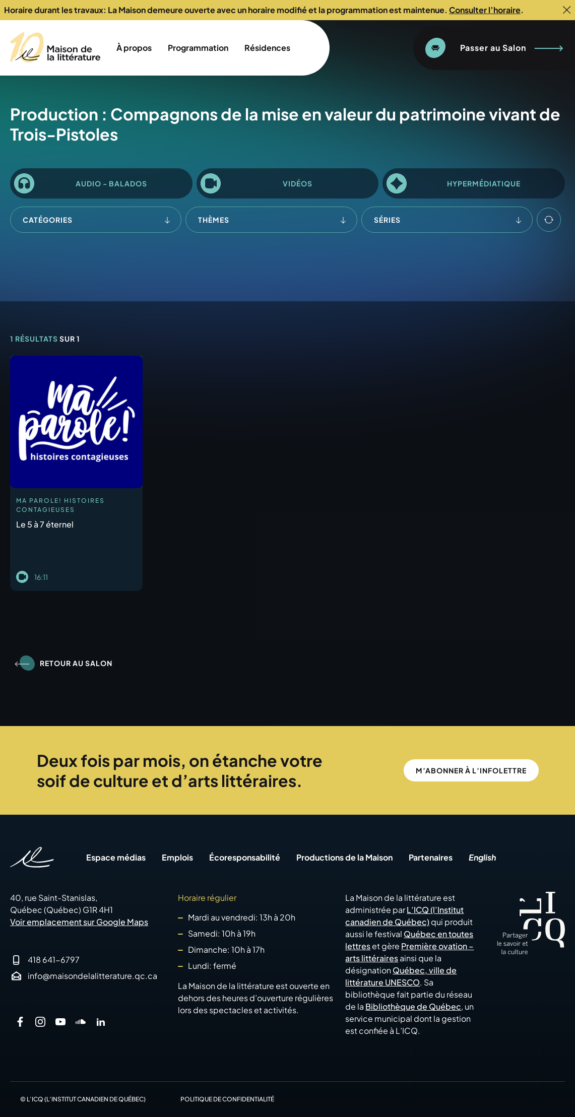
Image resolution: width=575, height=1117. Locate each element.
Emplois (177, 857)
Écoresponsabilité (244, 857)
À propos (134, 47)
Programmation (198, 47)
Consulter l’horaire (485, 10)
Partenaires (431, 857)
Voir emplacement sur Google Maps (79, 921)
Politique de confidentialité (227, 1099)
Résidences (267, 47)
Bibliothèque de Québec (413, 1006)
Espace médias (116, 857)
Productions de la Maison (344, 857)
